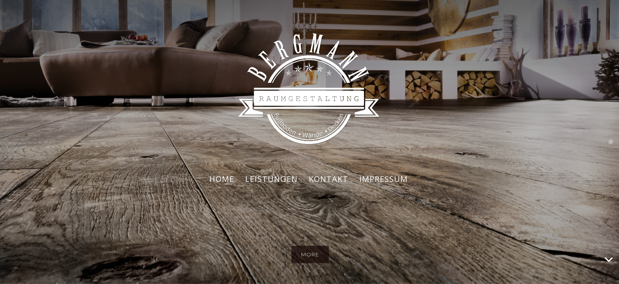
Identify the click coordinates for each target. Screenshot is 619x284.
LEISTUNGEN (271, 179)
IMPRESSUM (383, 179)
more (310, 254)
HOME (221, 179)
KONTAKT (328, 179)
